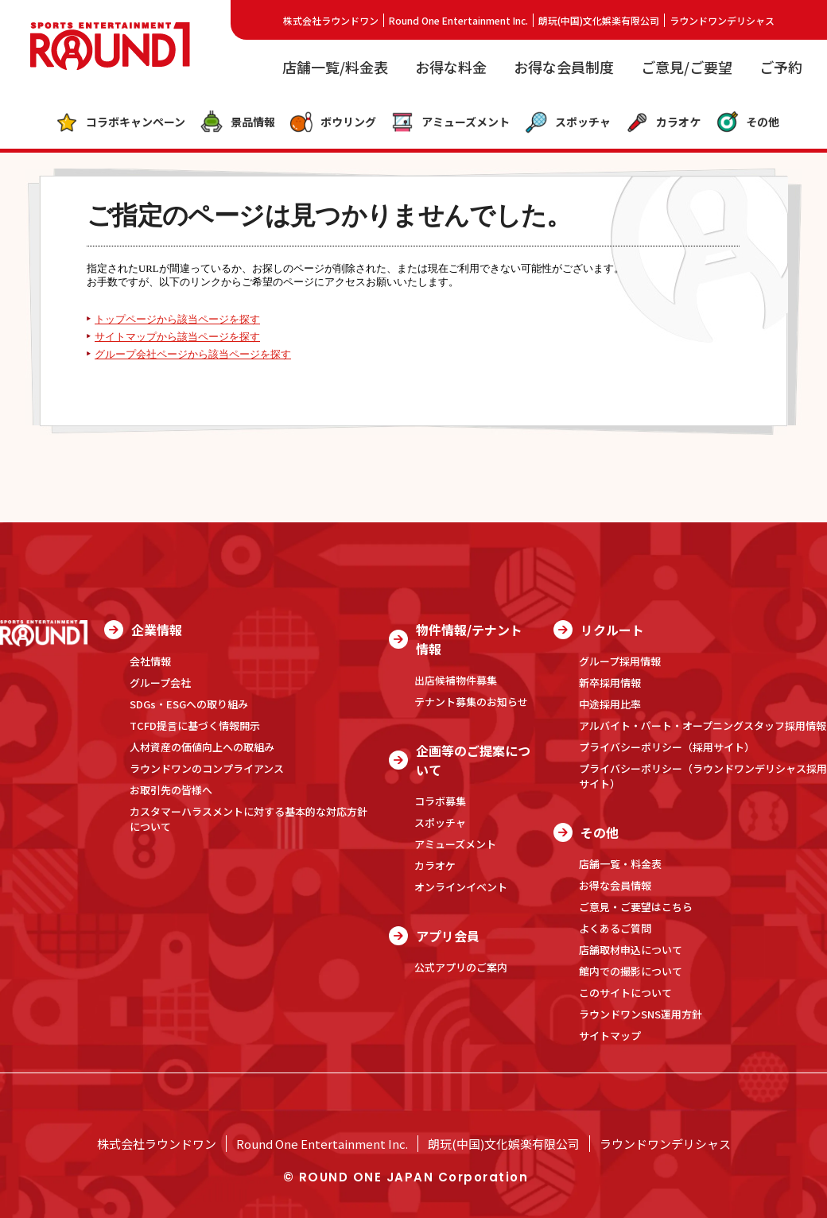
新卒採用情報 (610, 682)
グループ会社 (160, 682)
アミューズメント (450, 122)
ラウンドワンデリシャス (722, 20)
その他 (747, 122)
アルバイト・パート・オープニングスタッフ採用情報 (702, 725)
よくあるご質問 (615, 928)
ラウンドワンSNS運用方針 (640, 1014)
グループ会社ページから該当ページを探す (193, 354)
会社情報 (150, 661)
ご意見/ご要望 (686, 66)
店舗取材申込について (630, 949)
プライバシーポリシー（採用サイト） (667, 746)
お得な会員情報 (615, 885)
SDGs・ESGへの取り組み (189, 704)
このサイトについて (625, 992)
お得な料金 (451, 66)
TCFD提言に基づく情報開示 (195, 725)
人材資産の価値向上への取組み (202, 746)
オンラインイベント (460, 886)
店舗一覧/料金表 (335, 66)
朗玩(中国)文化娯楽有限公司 (598, 20)
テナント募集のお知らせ (471, 701)
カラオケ (663, 122)
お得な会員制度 (564, 66)
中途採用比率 (610, 704)
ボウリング (332, 122)
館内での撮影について (630, 971)
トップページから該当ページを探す (177, 319)
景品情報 (237, 122)
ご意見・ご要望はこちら (636, 906)
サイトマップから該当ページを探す (177, 337)
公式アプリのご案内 (460, 967)
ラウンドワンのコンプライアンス (207, 768)
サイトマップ (610, 1035)
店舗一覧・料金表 (620, 863)
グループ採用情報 (620, 661)
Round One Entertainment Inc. (458, 20)
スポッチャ (567, 122)
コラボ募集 (440, 801)
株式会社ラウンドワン (331, 20)
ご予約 (780, 66)
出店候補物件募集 (455, 680)
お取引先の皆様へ (171, 789)
